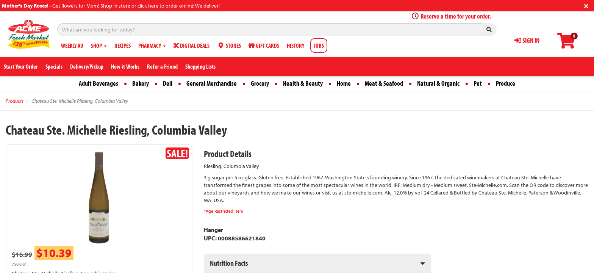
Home (344, 83)
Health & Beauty (303, 83)
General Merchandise (211, 83)
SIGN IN (526, 40)
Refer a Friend (162, 66)
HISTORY (295, 45)
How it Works (125, 66)
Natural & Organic (438, 83)
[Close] (586, 5)
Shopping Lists (200, 66)
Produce (505, 83)
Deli (167, 83)
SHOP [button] (99, 45)
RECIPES (122, 45)
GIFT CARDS (264, 45)
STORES (229, 45)
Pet (478, 83)
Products (14, 100)
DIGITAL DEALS (191, 45)
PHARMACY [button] (152, 45)
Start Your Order (21, 66)
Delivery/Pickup (86, 66)
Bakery (140, 83)
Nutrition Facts (229, 263)
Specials (54, 66)
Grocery (260, 83)
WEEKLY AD (72, 45)
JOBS (319, 45)
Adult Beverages (98, 83)
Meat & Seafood (384, 83)
